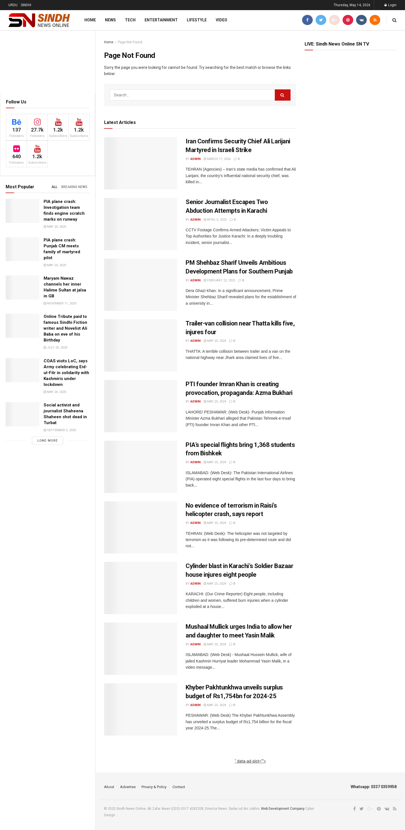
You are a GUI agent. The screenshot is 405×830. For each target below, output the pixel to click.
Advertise (128, 787)
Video (221, 20)
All (54, 187)
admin (195, 159)
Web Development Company (283, 809)
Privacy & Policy (153, 787)
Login (390, 5)
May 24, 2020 (55, 227)
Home (90, 20)
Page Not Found (130, 42)
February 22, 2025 (219, 280)
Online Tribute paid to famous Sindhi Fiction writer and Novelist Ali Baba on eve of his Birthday (65, 328)
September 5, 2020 (60, 430)
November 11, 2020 (60, 303)
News (110, 20)
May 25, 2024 (215, 341)
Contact (178, 787)
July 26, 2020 (55, 347)
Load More (47, 440)
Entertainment (161, 20)
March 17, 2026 (217, 159)
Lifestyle (197, 20)
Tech (130, 20)
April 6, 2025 (215, 219)
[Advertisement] (250, 767)
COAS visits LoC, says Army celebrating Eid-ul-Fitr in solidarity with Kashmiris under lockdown (66, 372)
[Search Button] (283, 95)
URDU (12, 5)
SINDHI (26, 5)
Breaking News (74, 187)
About (109, 787)
